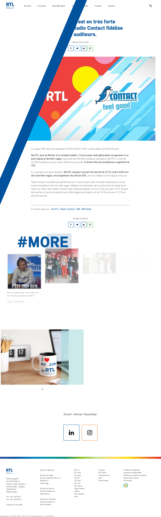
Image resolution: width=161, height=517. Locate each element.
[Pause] (42, 389)
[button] (150, 5)
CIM (78, 209)
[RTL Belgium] (11, 6)
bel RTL (55, 209)
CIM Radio (86, 209)
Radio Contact (67, 209)
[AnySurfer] (126, 485)
